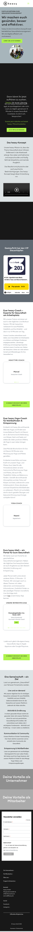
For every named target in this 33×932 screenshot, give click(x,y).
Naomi (16, 516)
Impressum (13, 928)
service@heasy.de (8, 896)
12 (24, 627)
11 (23, 627)
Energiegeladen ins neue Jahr (16, 614)
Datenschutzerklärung (12, 850)
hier (9, 596)
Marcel (16, 372)
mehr (16, 622)
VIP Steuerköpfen (19, 249)
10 (21, 627)
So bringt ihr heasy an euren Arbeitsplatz (16, 404)
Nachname (6, 836)
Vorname (6, 829)
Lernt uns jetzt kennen (12, 41)
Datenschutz (19, 928)
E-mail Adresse (8, 822)
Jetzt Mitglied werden (16, 130)
